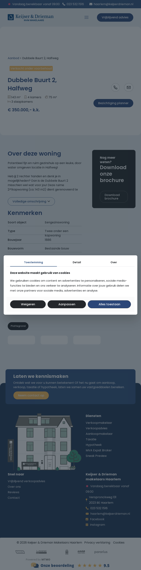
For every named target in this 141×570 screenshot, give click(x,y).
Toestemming (33, 262)
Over (114, 262)
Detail (77, 262)
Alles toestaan (109, 304)
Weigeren (28, 304)
